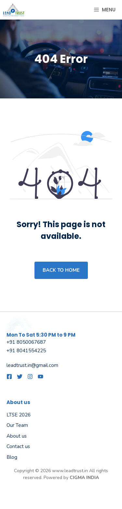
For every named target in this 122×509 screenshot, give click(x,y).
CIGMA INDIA (84, 477)
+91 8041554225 (26, 350)
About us (17, 436)
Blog (12, 457)
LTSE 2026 (19, 415)
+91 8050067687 (26, 342)
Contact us (18, 446)
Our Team (17, 425)
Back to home (61, 270)
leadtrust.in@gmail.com (32, 365)
